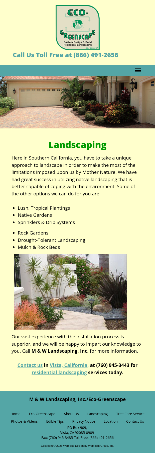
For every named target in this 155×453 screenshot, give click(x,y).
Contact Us (135, 421)
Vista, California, (69, 365)
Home (16, 413)
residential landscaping (59, 372)
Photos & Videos (24, 421)
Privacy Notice (83, 421)
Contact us (30, 365)
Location (111, 421)
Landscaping (97, 413)
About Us (71, 413)
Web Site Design (73, 445)
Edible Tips (55, 421)
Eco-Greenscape (42, 413)
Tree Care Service (130, 413)
